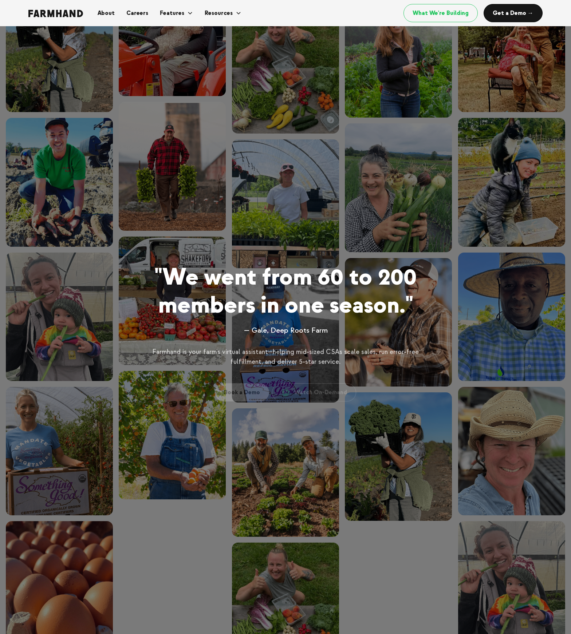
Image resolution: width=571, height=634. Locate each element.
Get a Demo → (513, 13)
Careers (137, 13)
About (106, 13)
